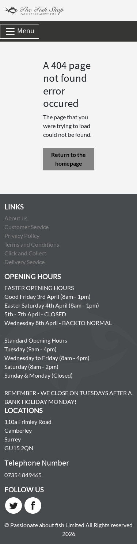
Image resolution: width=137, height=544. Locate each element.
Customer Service (26, 226)
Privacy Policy (21, 235)
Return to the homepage (68, 159)
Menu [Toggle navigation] (19, 31)
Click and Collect (25, 253)
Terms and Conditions (31, 244)
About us (15, 218)
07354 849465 (23, 474)
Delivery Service (24, 261)
